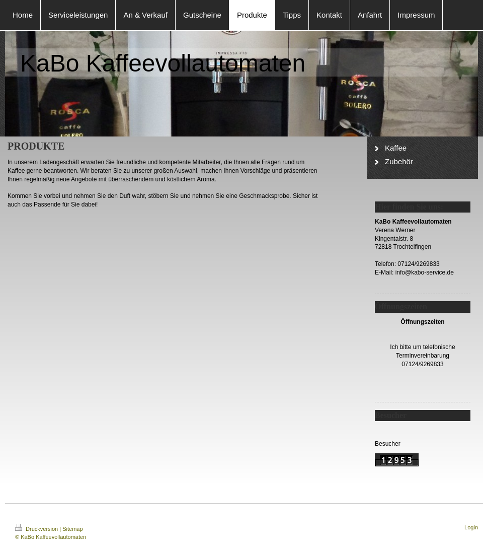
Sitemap (72, 529)
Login (471, 527)
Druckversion (37, 529)
